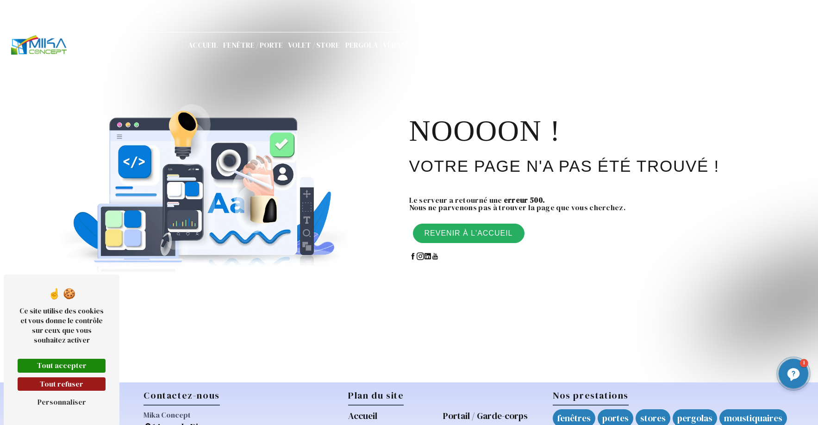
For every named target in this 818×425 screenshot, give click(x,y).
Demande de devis (751, 45)
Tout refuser (61, 384)
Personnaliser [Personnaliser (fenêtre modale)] (61, 402)
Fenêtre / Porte (253, 45)
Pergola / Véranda (380, 45)
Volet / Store (314, 45)
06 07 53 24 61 (137, 10)
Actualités (630, 45)
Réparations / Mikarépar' (557, 45)
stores (653, 418)
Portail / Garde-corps (462, 45)
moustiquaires (753, 418)
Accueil (203, 45)
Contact (675, 45)
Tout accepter (62, 365)
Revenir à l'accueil (469, 233)
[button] (793, 373)
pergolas (694, 418)
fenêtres (574, 418)
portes (615, 418)
